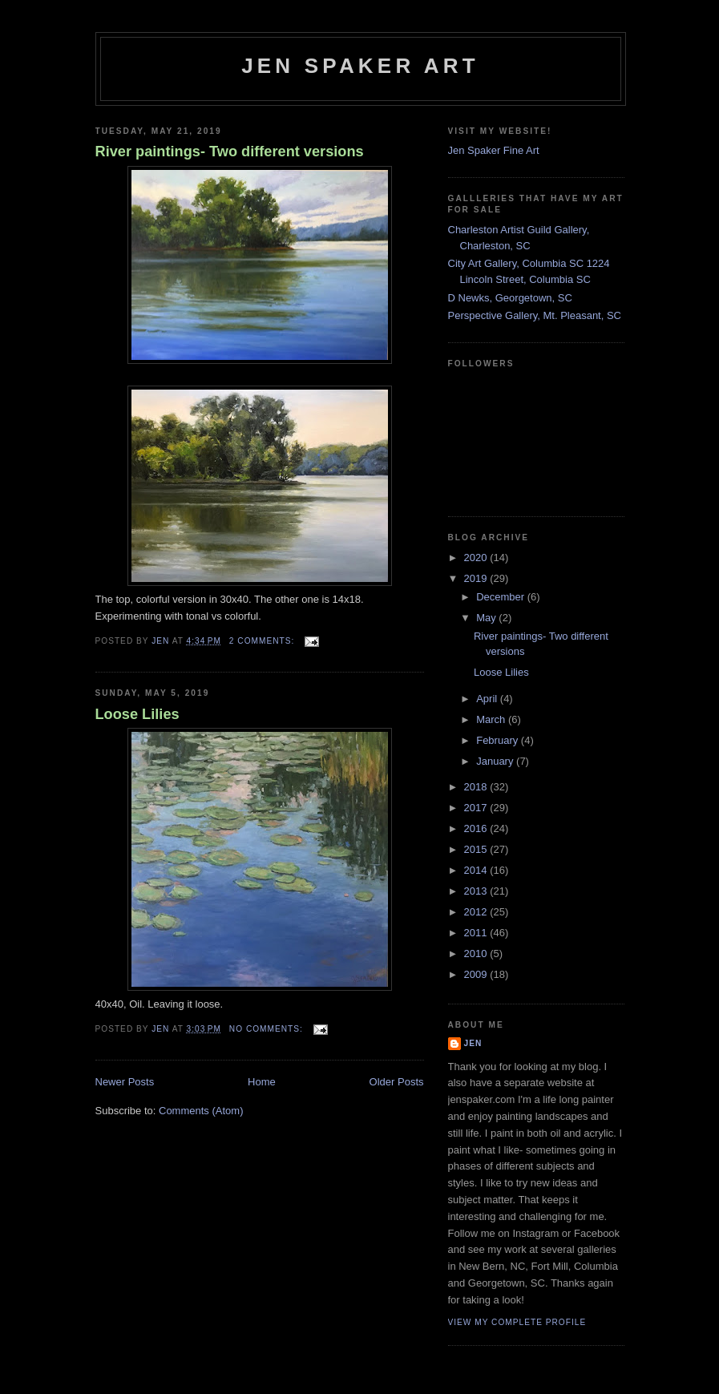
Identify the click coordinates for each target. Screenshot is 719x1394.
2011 (477, 933)
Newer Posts (125, 1082)
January (496, 761)
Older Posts (397, 1082)
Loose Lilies (137, 714)
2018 (477, 787)
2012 (477, 912)
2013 (477, 891)
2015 (477, 849)
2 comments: (263, 640)
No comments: (267, 1028)
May (487, 618)
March (492, 719)
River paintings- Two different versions (229, 151)
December (501, 597)
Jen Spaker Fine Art (493, 150)
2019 (477, 578)
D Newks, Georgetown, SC (510, 298)
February (498, 740)
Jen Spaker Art (360, 66)
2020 (477, 558)
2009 (477, 974)
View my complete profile (517, 1322)
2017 (477, 808)
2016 (477, 828)
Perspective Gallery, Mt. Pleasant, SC (535, 315)
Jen (473, 1043)
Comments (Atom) (201, 1111)
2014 (477, 870)
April (488, 699)
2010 (477, 954)
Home (262, 1082)
